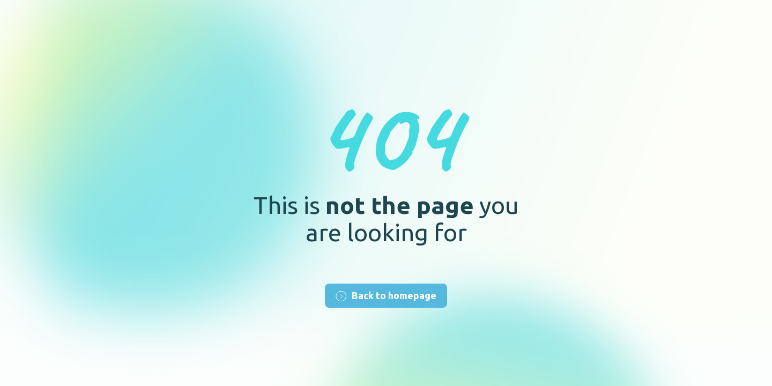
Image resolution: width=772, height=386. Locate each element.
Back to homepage (386, 295)
